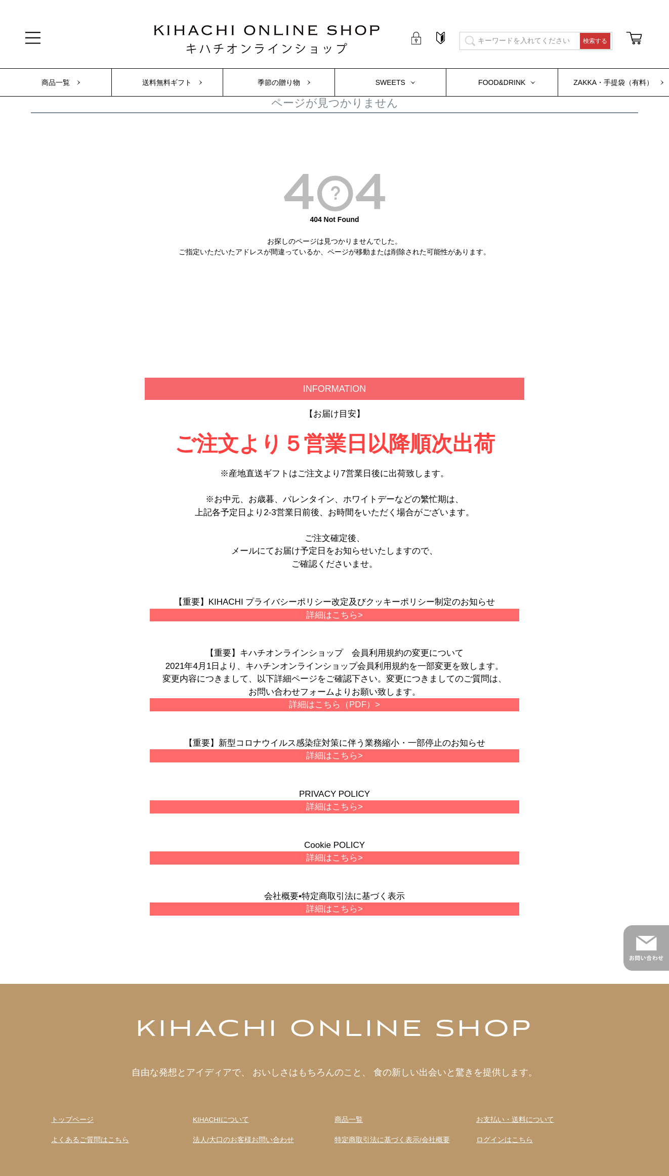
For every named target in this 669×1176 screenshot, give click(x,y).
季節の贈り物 (279, 82)
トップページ (72, 1119)
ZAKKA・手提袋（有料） (613, 82)
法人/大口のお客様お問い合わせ (243, 1140)
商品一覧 (55, 82)
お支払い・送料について (515, 1119)
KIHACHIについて (221, 1119)
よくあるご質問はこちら (90, 1140)
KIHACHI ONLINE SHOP (334, 1030)
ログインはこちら (504, 1140)
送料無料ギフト (167, 82)
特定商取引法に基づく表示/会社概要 (392, 1140)
